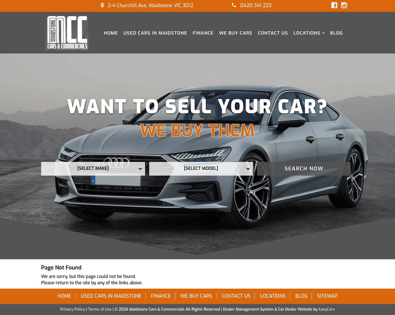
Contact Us (273, 33)
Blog (336, 33)
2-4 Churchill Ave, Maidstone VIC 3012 (147, 5)
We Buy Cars (235, 33)
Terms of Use (100, 309)
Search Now (304, 168)
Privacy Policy (73, 309)
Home (111, 33)
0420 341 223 (252, 5)
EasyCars (326, 309)
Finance (203, 33)
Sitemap (327, 296)
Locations (309, 33)
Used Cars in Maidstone (155, 33)
